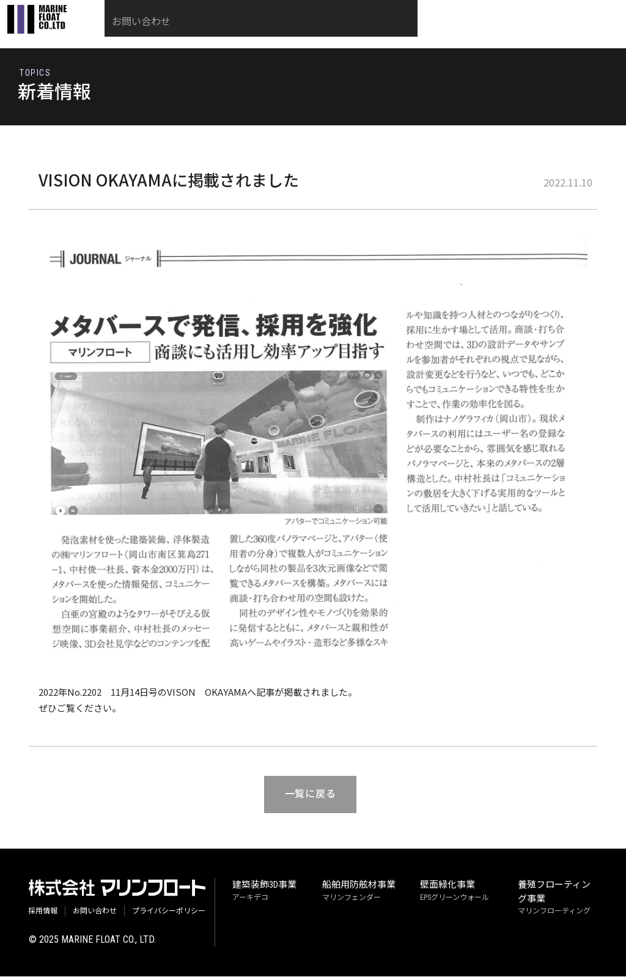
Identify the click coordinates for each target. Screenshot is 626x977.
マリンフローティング (554, 898)
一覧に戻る (308, 797)
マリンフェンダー (359, 891)
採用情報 (428, 32)
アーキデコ (264, 891)
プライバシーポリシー (168, 911)
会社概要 (487, 32)
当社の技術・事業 (262, 32)
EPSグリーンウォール (454, 891)
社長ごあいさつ (355, 32)
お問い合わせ (555, 32)
